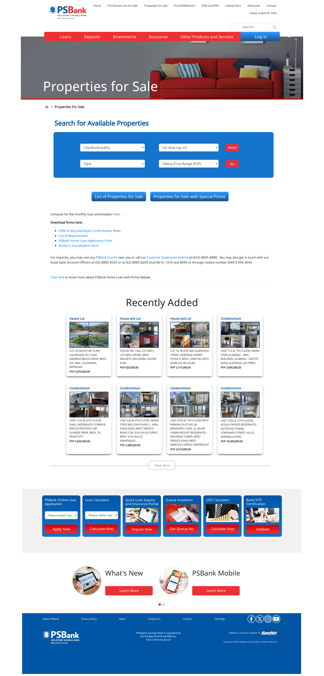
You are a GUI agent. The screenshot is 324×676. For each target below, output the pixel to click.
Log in (261, 36)
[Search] (249, 27)
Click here (57, 277)
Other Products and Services (206, 36)
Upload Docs (233, 5)
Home (97, 5)
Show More (162, 465)
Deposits (92, 36)
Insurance (158, 36)
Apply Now (61, 529)
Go (232, 164)
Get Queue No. (182, 528)
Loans (65, 36)
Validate (262, 529)
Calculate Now (101, 528)
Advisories (254, 5)
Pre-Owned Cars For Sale (122, 5)
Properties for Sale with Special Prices (189, 196)
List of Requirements (73, 236)
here (116, 214)
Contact (271, 5)
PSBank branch (106, 257)
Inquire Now (142, 529)
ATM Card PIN (210, 5)
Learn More (129, 590)
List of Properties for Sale (119, 196)
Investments (124, 36)
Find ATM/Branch (184, 5)
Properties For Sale (155, 5)
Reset (232, 147)
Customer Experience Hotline (167, 257)
